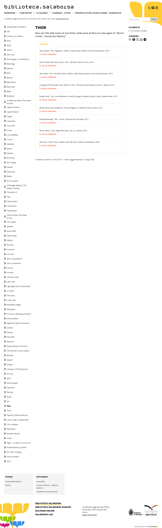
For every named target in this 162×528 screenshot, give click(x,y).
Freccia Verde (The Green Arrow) (17, 216)
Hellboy (10, 240)
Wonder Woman (13, 433)
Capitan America (13, 107)
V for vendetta (12, 424)
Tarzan (9, 396)
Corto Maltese (12, 134)
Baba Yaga (11, 63)
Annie (9, 45)
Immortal (10, 249)
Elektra (9, 176)
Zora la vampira (13, 456)
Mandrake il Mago (14, 304)
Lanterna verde (13, 277)
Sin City (10, 373)
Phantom (10, 341)
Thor (9, 406)
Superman (11, 387)
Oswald (10, 327)
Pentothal (10, 337)
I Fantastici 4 (12, 192)
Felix (8, 196)
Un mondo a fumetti (139, 30)
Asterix (9, 50)
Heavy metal (12, 235)
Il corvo (10, 139)
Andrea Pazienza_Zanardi (16, 447)
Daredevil (10, 144)
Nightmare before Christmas (18, 323)
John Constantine (14, 263)
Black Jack (11, 86)
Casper (9, 116)
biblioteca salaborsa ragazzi (53, 507)
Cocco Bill (11, 125)
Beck (8, 73)
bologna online (44, 511)
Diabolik (10, 153)
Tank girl (10, 392)
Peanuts (10, 332)
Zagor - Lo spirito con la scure (18, 442)
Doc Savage (11, 162)
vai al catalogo (49, 54)
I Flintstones (11, 206)
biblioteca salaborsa (48, 503)
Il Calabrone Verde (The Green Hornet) (19, 102)
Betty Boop (11, 82)
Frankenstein (12, 210)
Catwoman (11, 121)
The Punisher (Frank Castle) (18, 350)
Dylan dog (11, 171)
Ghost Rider (11, 231)
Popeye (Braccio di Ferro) (17, 346)
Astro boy (11, 54)
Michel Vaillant (12, 318)
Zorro (9, 461)
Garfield (10, 226)
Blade (9, 91)
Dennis (9, 148)
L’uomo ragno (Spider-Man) (18, 419)
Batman (10, 68)
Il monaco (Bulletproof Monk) (19, 314)
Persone (8, 485)
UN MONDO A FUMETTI (16, 27)
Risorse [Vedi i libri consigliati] (43, 44)
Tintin (9, 410)
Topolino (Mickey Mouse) (17, 415)
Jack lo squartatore (14, 258)
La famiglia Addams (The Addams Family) (17, 186)
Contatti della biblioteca (13, 481)
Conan (9, 130)
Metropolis (11, 309)
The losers (11, 295)
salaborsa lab (44, 514)
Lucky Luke (11, 300)
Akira (9, 40)
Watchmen (11, 429)
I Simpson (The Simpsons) (17, 369)
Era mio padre (12, 181)
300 (8, 31)
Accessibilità (40, 481)
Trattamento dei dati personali (46, 491)
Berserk (10, 77)
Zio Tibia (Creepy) (14, 452)
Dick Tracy (11, 158)
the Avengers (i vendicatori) (18, 59)
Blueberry (10, 96)
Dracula (10, 167)
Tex (8, 401)
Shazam (10, 364)
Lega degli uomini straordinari (18, 286)
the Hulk (10, 245)
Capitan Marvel (13, 111)
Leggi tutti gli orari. (62, 19)
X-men (9, 438)
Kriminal (10, 272)
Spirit (9, 378)
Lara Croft (11, 281)
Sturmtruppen (12, 383)
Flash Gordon (12, 201)
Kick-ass (10, 268)
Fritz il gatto (11, 221)
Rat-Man (10, 355)
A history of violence (15, 36)
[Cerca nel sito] (139, 19)
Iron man (10, 254)
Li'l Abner (10, 291)
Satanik (9, 360)
